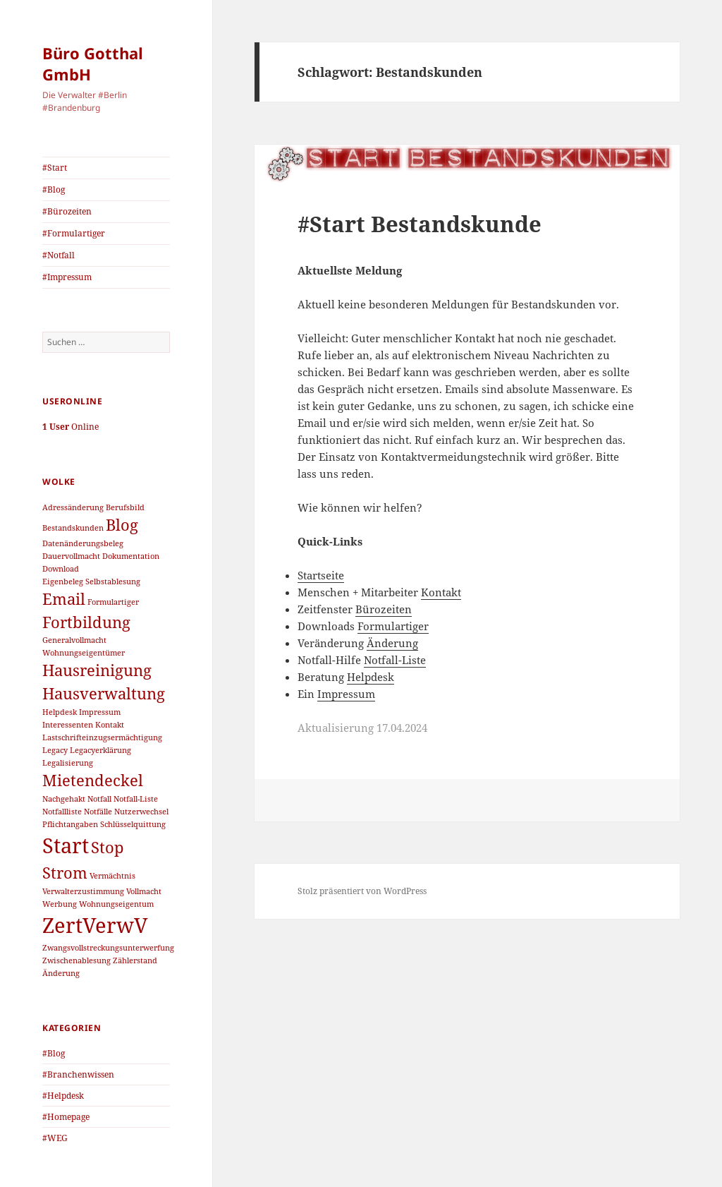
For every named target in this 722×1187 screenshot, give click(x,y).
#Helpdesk (63, 1096)
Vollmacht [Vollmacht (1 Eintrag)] (143, 891)
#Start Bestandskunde (420, 224)
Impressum (346, 694)
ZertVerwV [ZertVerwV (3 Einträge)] (95, 925)
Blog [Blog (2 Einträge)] (122, 524)
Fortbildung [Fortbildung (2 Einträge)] (86, 622)
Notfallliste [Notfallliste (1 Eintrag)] (62, 812)
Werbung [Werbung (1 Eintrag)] (59, 904)
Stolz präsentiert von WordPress (362, 891)
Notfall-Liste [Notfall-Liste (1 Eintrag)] (136, 799)
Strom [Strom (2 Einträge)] (64, 872)
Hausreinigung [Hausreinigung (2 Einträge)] (97, 670)
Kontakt (441, 592)
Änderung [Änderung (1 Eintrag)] (61, 973)
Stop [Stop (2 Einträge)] (107, 847)
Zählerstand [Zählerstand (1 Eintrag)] (135, 960)
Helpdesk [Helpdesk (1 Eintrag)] (59, 712)
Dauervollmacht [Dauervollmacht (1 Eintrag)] (71, 556)
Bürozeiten (383, 609)
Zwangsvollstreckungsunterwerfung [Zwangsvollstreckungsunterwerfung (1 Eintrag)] (108, 948)
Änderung (392, 643)
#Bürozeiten (67, 211)
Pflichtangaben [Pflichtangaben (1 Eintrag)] (70, 824)
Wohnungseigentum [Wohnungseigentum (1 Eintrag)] (116, 904)
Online (70, 427)
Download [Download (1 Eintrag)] (60, 569)
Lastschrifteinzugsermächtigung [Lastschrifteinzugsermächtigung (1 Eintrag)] (102, 737)
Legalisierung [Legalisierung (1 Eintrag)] (67, 763)
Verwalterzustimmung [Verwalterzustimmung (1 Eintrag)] (83, 891)
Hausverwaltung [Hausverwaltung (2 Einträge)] (103, 693)
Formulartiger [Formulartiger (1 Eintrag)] (113, 602)
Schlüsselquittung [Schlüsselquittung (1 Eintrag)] (133, 824)
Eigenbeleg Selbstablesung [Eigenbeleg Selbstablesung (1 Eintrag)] (91, 581)
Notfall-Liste (395, 660)
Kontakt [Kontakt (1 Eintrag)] (109, 725)
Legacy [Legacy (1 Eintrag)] (55, 750)
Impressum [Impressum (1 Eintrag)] (100, 712)
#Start (54, 168)
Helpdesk (370, 677)
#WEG (55, 1138)
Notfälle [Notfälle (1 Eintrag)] (98, 812)
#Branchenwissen (78, 1074)
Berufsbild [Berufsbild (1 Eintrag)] (125, 507)
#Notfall (58, 255)
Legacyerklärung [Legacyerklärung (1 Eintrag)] (100, 750)
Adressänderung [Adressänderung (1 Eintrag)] (73, 507)
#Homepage (66, 1117)
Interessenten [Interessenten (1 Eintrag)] (67, 725)
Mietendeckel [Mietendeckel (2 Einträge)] (92, 780)
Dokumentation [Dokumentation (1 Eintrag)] (130, 556)
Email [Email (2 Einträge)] (63, 599)
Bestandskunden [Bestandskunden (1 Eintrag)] (73, 528)
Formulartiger (393, 626)
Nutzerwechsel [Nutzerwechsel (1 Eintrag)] (141, 812)
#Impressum (67, 277)
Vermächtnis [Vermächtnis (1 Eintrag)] (112, 876)
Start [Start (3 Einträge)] (65, 845)
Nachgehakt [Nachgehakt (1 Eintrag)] (63, 799)
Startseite (321, 575)
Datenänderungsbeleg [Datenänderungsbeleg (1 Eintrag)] (82, 543)
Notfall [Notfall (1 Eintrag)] (99, 799)
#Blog (53, 189)
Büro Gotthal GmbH (92, 63)
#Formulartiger (73, 233)
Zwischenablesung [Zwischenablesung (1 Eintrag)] (76, 960)
